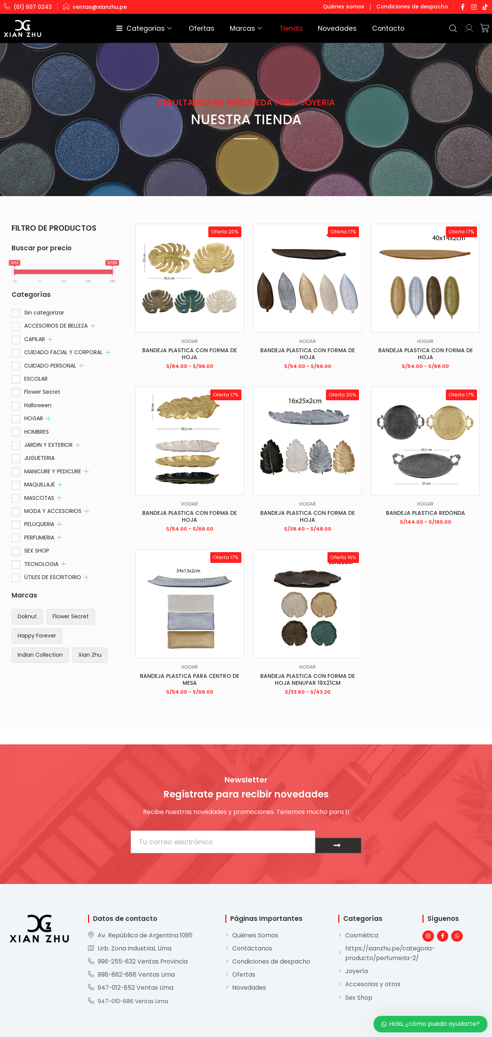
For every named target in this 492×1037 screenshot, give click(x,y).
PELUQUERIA (39, 524)
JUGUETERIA (39, 458)
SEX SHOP (36, 550)
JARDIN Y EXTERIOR (48, 445)
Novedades (354, 28)
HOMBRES (36, 432)
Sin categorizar (44, 312)
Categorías (200, 28)
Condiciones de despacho (414, 6)
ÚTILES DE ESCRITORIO (52, 577)
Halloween (38, 405)
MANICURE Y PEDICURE (52, 471)
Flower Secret (42, 392)
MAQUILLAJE (39, 484)
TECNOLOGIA (41, 564)
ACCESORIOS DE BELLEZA (56, 326)
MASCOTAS (39, 498)
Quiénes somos (350, 6)
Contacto (393, 28)
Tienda (318, 28)
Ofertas (246, 28)
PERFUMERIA (39, 537)
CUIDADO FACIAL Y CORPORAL (63, 352)
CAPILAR (34, 339)
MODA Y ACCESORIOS (52, 511)
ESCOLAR (36, 379)
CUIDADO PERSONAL (50, 366)
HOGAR (33, 418)
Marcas (282, 28)
